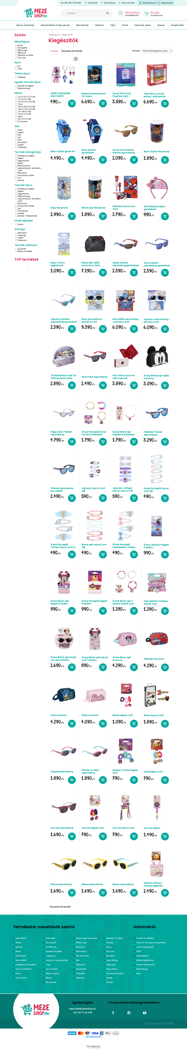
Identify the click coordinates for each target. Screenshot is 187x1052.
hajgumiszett (23, 161)
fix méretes (22, 121)
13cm (20, 104)
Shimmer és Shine (25, 55)
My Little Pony (82, 956)
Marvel (49, 978)
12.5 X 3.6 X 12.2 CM (26, 97)
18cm (20, 116)
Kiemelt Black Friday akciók (55, 25)
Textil (125, 25)
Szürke (21, 145)
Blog (138, 973)
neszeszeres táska (26, 175)
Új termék (22, 249)
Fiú (19, 66)
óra (19, 178)
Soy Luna (22, 58)
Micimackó (51, 982)
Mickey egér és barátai (86, 938)
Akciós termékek (25, 25)
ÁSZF (138, 951)
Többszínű (22, 147)
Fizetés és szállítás (145, 938)
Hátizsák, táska (143, 25)
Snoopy (109, 942)
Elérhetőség (109, 3)
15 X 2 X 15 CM (24, 114)
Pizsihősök (81, 969)
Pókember (80, 973)
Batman (19, 947)
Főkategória (53, 34)
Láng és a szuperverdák (57, 960)
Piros (20, 140)
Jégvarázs (50, 956)
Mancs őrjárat (52, 973)
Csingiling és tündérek (26, 964)
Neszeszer (22, 173)
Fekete (21, 132)
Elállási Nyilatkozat (145, 960)
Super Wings (112, 960)
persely (21, 180)
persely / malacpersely (27, 216)
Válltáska (22, 77)
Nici (78, 960)
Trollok (109, 978)
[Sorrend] (157, 50)
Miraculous (81, 951)
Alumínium (22, 233)
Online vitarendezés (145, 964)
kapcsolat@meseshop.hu (82, 1008)
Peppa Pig (80, 964)
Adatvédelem (142, 956)
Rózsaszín (22, 142)
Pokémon (80, 978)
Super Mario (112, 969)
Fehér (20, 130)
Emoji (20, 45)
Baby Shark (21, 938)
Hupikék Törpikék (54, 951)
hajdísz (21, 158)
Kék (19, 135)
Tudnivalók (92, 3)
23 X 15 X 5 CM (24, 119)
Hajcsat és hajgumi (26, 86)
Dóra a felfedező (23, 969)
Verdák (109, 982)
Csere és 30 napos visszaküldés (151, 942)
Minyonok (22, 53)
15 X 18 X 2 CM (24, 111)
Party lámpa (23, 211)
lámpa (20, 163)
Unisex (20, 224)
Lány (20, 69)
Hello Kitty (50, 938)
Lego (48, 964)
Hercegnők (22, 48)
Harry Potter (21, 978)
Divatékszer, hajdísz (26, 156)
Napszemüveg (24, 88)
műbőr (20, 238)
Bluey (18, 951)
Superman (111, 964)
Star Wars (110, 956)
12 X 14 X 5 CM (24, 99)
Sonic (108, 947)
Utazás (161, 25)
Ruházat (99, 25)
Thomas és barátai (114, 973)
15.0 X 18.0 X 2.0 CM (26, 106)
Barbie (19, 942)
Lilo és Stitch (52, 969)
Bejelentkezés (149, 3)
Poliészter (22, 240)
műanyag (22, 235)
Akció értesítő (128, 3)
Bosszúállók (21, 960)
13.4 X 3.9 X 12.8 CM (26, 102)
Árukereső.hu (93, 1040)
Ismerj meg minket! (145, 947)
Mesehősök (82, 25)
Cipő (112, 25)
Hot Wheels (51, 947)
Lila (19, 137)
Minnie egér (23, 50)
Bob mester (21, 956)
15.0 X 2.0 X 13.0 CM (26, 109)
